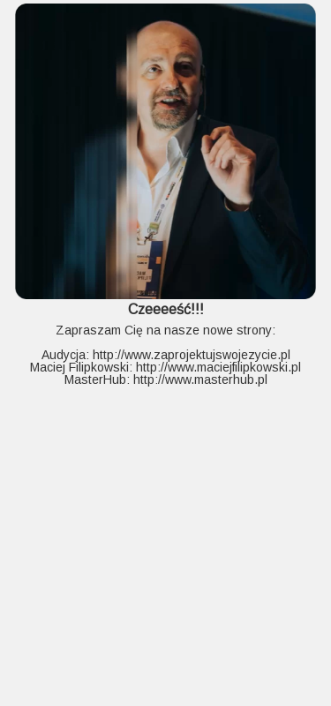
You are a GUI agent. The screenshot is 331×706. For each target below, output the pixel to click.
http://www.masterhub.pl (200, 379)
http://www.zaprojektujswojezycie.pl (191, 355)
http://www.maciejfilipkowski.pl (218, 367)
